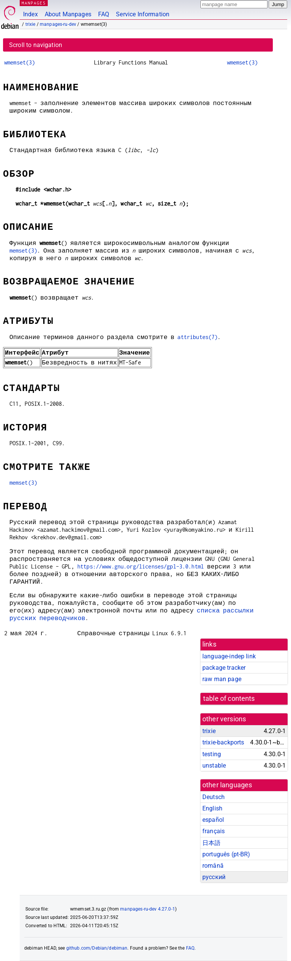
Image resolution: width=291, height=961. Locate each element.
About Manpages (68, 14)
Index (30, 14)
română (213, 865)
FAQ (103, 14)
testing (211, 754)
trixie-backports (223, 742)
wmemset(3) (19, 62)
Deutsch (213, 797)
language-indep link (229, 656)
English (212, 808)
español (213, 819)
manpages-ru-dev (58, 24)
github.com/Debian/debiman (97, 948)
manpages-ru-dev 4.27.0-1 (147, 909)
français (213, 831)
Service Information (142, 14)
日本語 (211, 842)
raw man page (221, 679)
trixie (30, 24)
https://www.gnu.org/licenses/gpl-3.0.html (140, 566)
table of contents (229, 698)
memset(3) (23, 250)
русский (213, 877)
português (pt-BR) (226, 854)
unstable (214, 765)
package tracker (224, 667)
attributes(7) (197, 337)
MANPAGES (34, 2)
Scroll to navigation (35, 45)
